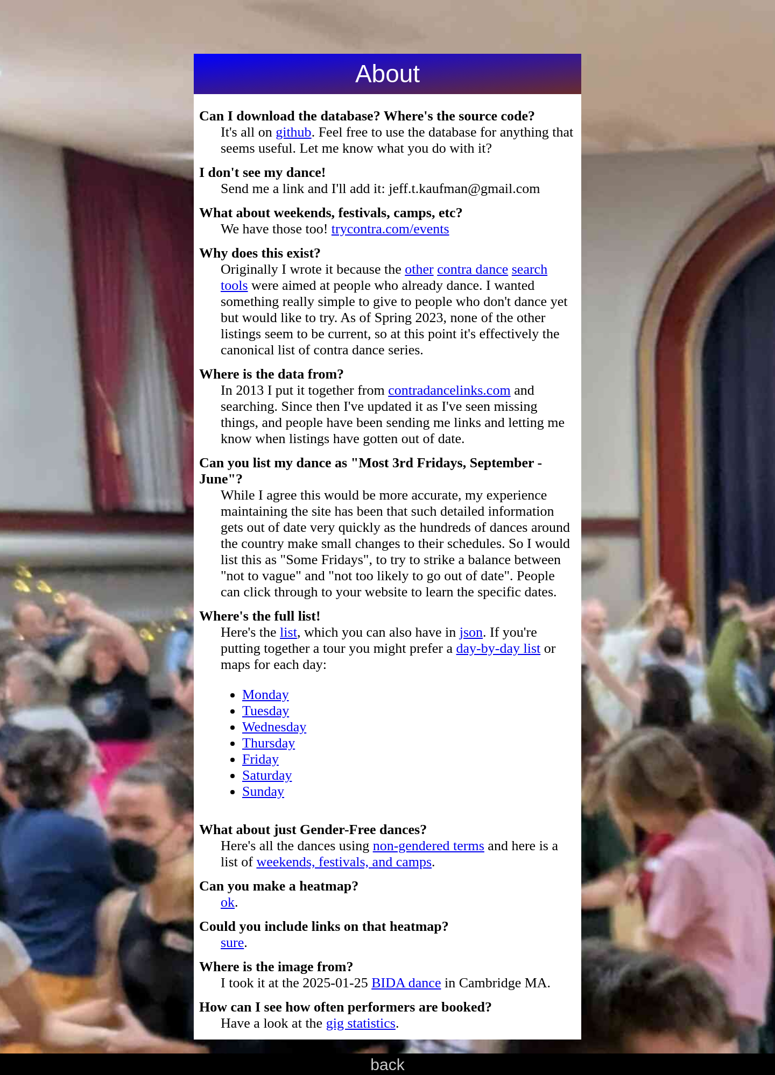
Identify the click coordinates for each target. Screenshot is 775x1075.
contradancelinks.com (449, 390)
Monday (265, 694)
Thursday (268, 743)
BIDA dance (406, 983)
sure (232, 942)
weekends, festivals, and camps (344, 862)
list (288, 632)
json (471, 632)
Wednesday (274, 727)
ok (228, 902)
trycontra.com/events (390, 229)
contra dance (472, 269)
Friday (260, 759)
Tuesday (265, 710)
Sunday (263, 791)
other (419, 269)
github (293, 132)
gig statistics (361, 1023)
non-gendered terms (428, 845)
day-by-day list (498, 648)
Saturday (267, 775)
